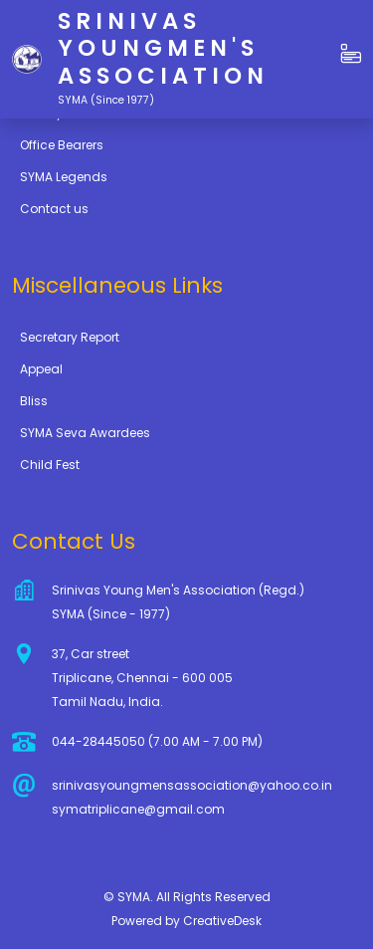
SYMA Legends (63, 176)
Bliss (34, 400)
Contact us (54, 208)
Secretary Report (69, 337)
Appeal (41, 368)
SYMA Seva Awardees (85, 432)
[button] (351, 55)
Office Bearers (61, 144)
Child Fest (50, 464)
